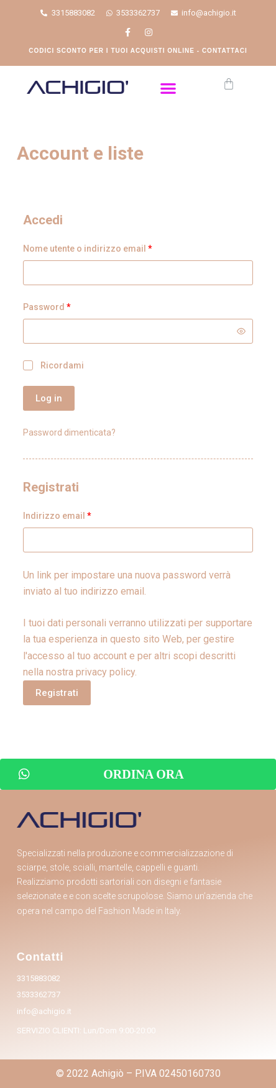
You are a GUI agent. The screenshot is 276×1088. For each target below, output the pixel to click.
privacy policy (105, 672)
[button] (169, 88)
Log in (48, 398)
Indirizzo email (57, 516)
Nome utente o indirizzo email (87, 249)
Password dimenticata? (69, 432)
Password (47, 307)
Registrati (56, 692)
